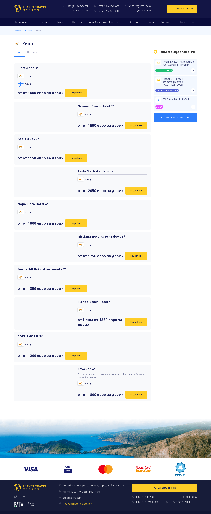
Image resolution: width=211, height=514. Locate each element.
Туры (19, 52)
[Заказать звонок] (182, 9)
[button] (21, 22)
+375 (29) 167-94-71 (77, 6)
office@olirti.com (72, 497)
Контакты (166, 22)
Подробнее (76, 92)
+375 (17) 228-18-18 (108, 10)
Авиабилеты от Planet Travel (105, 22)
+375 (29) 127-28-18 (140, 6)
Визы (151, 22)
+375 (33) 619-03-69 (108, 6)
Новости (77, 22)
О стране (32, 52)
